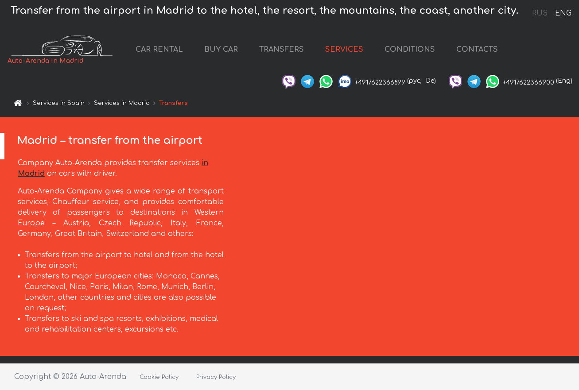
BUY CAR (221, 50)
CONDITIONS (410, 50)
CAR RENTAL (159, 50)
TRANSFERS (281, 50)
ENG (563, 13)
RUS (540, 13)
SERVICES (344, 50)
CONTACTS (477, 50)
